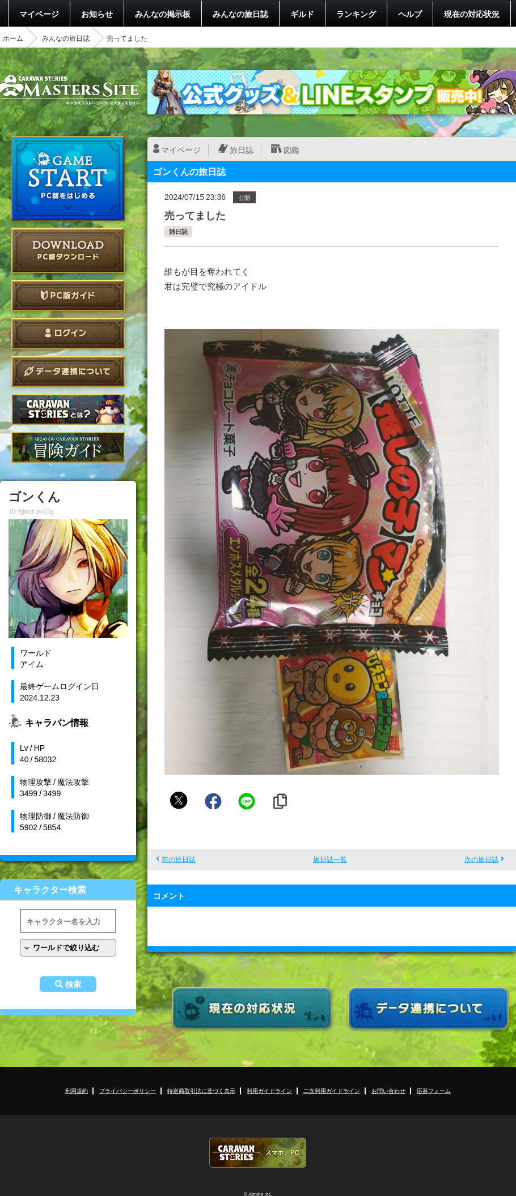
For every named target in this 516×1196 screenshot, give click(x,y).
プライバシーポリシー (127, 1090)
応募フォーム (434, 1090)
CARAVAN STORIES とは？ (68, 409)
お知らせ (97, 13)
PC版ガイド (68, 295)
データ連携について (68, 371)
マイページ (39, 13)
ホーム (13, 38)
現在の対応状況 (472, 13)
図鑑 (291, 149)
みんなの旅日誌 (240, 13)
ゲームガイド (68, 447)
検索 (73, 984)
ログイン (68, 333)
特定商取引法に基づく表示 (201, 1090)
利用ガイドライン (269, 1090)
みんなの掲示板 (163, 13)
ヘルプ (410, 13)
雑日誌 (178, 231)
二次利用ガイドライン (331, 1090)
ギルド (302, 13)
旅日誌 (241, 149)
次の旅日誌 (481, 859)
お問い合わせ (388, 1090)
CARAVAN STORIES (258, 1153)
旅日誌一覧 (330, 859)
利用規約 (76, 1090)
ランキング (356, 13)
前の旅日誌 (179, 859)
